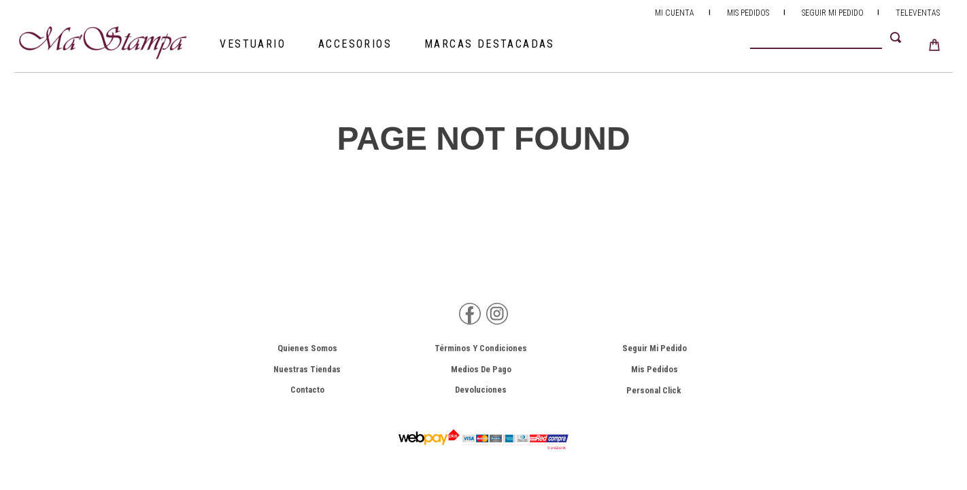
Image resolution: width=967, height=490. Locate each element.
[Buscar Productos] (898, 37)
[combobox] (834, 37)
